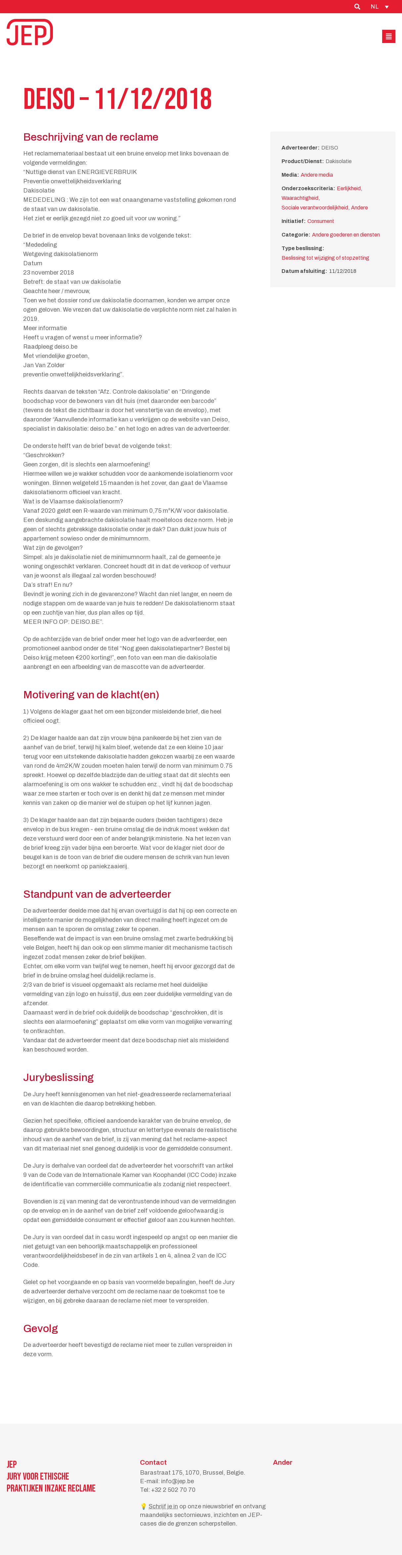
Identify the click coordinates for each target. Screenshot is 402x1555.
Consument (320, 221)
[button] (388, 36)
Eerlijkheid (349, 188)
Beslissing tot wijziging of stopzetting (325, 258)
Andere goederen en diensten (346, 235)
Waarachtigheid (300, 198)
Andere (359, 207)
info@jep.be (177, 1481)
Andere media (317, 175)
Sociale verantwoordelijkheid (315, 207)
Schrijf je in (163, 1506)
